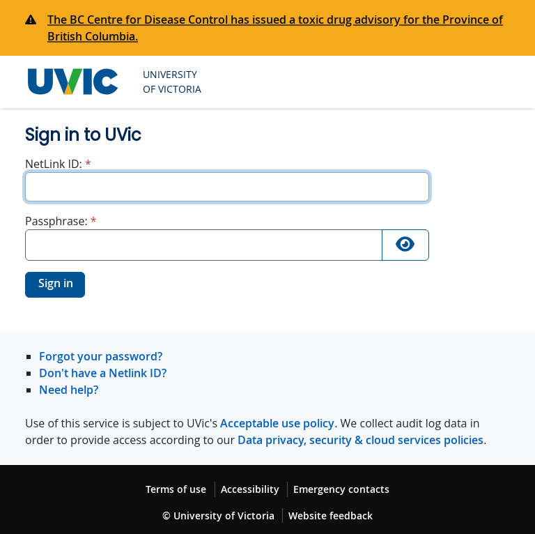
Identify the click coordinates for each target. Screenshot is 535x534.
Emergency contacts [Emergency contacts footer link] (341, 489)
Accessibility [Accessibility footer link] (250, 489)
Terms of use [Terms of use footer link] (176, 489)
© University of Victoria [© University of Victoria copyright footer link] (218, 515)
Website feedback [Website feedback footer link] (330, 515)
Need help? (68, 389)
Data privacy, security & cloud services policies (360, 440)
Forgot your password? (100, 356)
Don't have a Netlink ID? (102, 373)
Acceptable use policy (277, 423)
